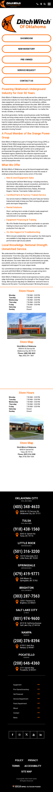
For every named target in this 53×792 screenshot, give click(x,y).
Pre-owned (26, 59)
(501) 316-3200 (29, 454)
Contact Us (26, 81)
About (15, 708)
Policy (19, 760)
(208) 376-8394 (26, 640)
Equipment (17, 685)
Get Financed (18, 694)
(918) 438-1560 (26, 529)
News (15, 718)
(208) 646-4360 (26, 663)
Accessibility (32, 766)
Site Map (26, 771)
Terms (16, 766)
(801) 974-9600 (26, 618)
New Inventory (26, 49)
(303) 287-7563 (26, 596)
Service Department (20, 699)
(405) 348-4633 (29, 353)
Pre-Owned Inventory (21, 689)
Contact (16, 713)
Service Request (26, 70)
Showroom (26, 38)
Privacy (33, 760)
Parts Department (20, 703)
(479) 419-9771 (26, 573)
